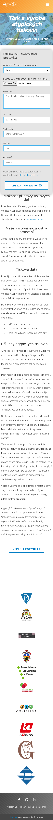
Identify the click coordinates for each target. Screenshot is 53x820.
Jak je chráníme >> (29, 175)
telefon (7, 115)
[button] (47, 4)
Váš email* (8, 129)
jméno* (7, 143)
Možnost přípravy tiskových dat (20, 65)
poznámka (8, 92)
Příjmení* (8, 158)
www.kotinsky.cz (36, 219)
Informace (14, 817)
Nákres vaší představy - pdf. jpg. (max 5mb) (25, 79)
